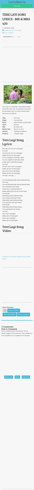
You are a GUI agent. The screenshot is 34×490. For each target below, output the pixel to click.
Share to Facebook (9, 314)
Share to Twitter (14, 310)
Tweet (19, 36)
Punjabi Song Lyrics (9, 30)
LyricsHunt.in (17, 2)
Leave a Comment (8, 32)
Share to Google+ (23, 314)
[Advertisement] (17, 64)
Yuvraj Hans (18, 30)
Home (17, 377)
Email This (5, 311)
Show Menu (17, 6)
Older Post (26, 377)
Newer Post (8, 377)
